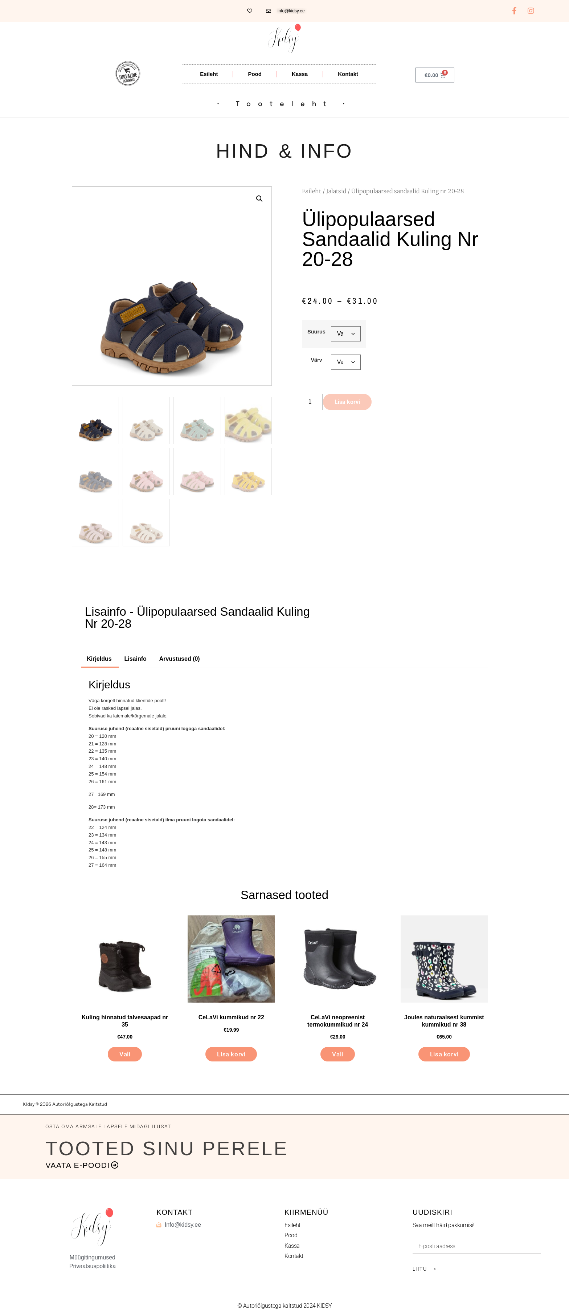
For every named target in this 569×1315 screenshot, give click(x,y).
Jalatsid (336, 191)
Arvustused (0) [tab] (179, 659)
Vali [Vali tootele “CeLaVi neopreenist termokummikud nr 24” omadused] (337, 1054)
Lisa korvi (347, 401)
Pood (255, 74)
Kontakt (348, 74)
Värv (316, 360)
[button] (259, 198)
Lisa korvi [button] (231, 1054)
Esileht (209, 74)
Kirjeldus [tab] (99, 659)
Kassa (300, 74)
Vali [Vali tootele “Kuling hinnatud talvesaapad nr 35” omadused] (124, 1054)
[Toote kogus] (312, 402)
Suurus (316, 331)
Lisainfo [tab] (135, 659)
